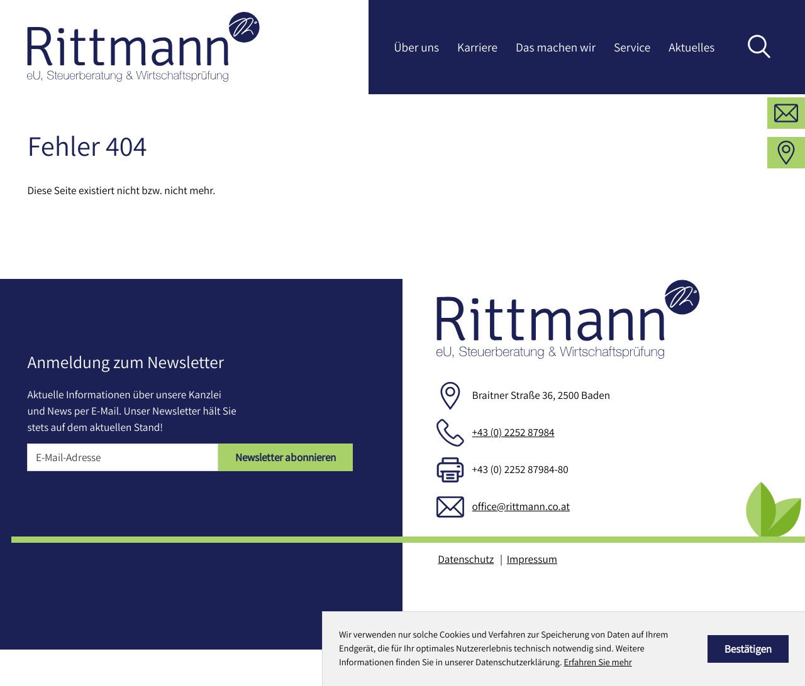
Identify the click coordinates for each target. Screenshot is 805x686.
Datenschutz (466, 595)
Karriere (477, 47)
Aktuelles (691, 47)
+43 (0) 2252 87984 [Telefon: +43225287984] (513, 468)
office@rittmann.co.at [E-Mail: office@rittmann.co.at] (521, 542)
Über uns (416, 47)
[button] (786, 110)
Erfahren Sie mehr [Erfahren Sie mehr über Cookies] (597, 662)
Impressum (532, 595)
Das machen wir (556, 47)
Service (632, 47)
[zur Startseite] (143, 47)
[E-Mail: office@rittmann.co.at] (786, 149)
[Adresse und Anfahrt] (786, 189)
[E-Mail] (122, 494)
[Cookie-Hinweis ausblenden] (748, 649)
